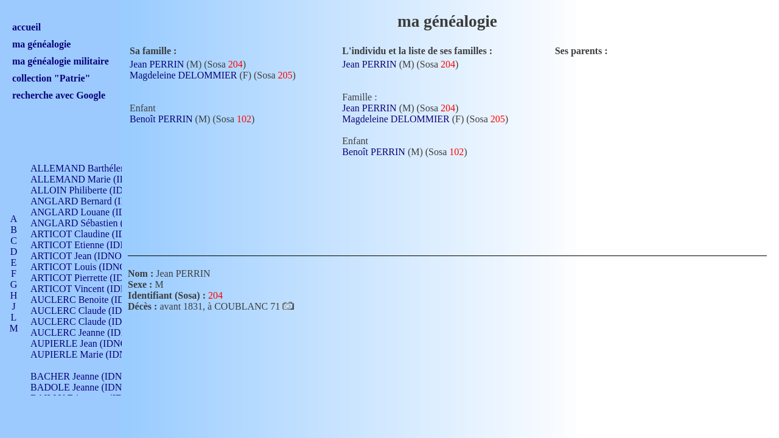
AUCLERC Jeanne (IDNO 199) (92, 332)
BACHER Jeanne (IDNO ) (82, 376)
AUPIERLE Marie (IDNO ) (84, 354)
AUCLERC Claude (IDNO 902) (93, 310)
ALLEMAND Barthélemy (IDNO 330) (106, 168)
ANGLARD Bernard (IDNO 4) (91, 201)
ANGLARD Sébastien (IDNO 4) (94, 223)
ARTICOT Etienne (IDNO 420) (92, 245)
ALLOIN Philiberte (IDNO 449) (93, 190)
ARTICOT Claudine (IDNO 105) (95, 234)
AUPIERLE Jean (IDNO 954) (88, 343)
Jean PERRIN (157, 64)
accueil (26, 27)
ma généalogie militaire (60, 61)
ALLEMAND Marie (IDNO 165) (95, 179)
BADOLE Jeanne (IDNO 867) (89, 387)
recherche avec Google (58, 95)
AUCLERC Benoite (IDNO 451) (94, 299)
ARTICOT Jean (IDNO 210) (86, 256)
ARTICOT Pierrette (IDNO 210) (94, 278)
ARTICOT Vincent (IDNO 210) (92, 288)
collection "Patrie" (51, 78)
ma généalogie (41, 44)
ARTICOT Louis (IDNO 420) (88, 267)
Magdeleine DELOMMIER (183, 75)
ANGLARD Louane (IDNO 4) (90, 212)
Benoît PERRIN (161, 119)
